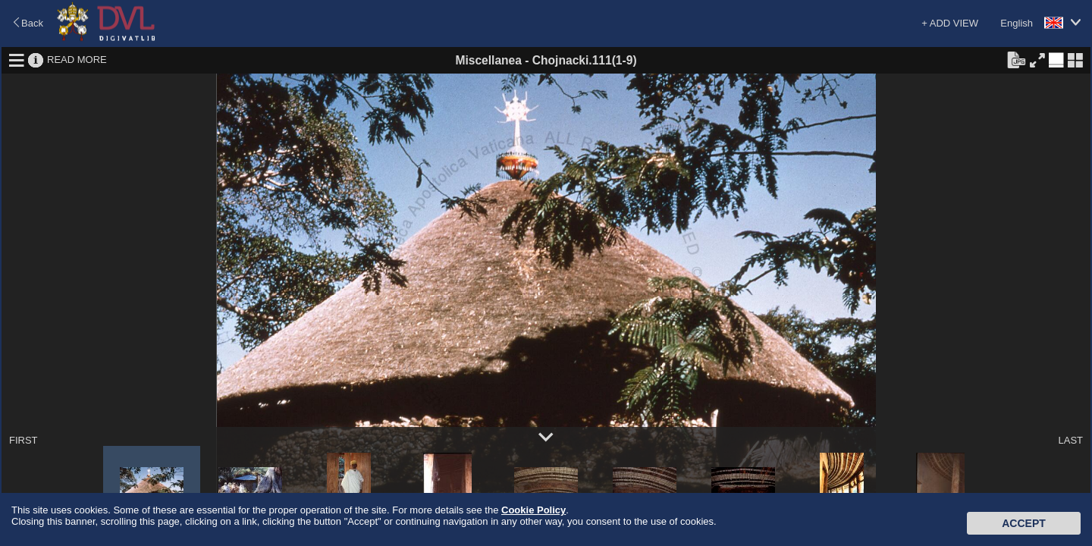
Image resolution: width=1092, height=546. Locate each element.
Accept (1024, 523)
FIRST (23, 440)
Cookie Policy (533, 510)
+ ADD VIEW (949, 23)
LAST (1070, 440)
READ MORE (77, 59)
